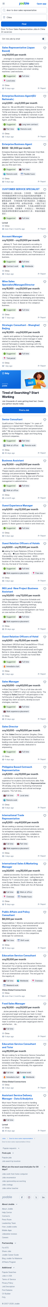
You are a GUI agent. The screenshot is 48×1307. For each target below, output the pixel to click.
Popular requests (11, 1148)
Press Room (7, 1219)
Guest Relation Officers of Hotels (21, 543)
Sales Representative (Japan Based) (18, 49)
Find (24, 24)
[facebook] (21, 1197)
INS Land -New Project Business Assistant (20, 590)
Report (42, 88)
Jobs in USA (7, 1276)
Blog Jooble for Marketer (12, 1258)
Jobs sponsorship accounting (14, 1181)
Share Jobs (6, 1251)
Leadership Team (9, 1223)
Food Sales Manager (13, 1003)
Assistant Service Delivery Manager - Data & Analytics (17, 1097)
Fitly (4, 1297)
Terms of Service (9, 1279)
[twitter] (36, 1197)
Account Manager (12, 236)
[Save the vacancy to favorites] (45, 48)
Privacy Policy (7, 1283)
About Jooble (7, 1209)
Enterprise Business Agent (17, 144)
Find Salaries (7, 1290)
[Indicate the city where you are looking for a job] (24, 17)
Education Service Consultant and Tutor (19, 1046)
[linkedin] (43, 1197)
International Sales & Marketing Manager (20, 865)
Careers (5, 1237)
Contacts (6, 1216)
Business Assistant (13, 460)
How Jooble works (9, 1227)
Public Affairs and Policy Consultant (16, 914)
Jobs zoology (7, 1185)
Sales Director (10, 726)
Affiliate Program (9, 1262)
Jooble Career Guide (10, 1255)
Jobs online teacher (10, 1188)
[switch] (44, 39)
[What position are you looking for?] (24, 10)
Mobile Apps (7, 1230)
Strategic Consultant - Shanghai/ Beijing (21, 327)
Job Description (8, 1286)
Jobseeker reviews (9, 1234)
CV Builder (6, 1294)
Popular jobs (7, 1157)
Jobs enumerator (9, 1177)
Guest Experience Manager (17, 505)
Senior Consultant (12, 419)
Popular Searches (9, 1272)
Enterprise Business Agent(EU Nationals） (19, 98)
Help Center (7, 1212)
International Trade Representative (13, 817)
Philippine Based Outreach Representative (17, 769)
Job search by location (11, 1161)
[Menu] (3, 3)
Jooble (17, 1304)
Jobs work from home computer (15, 1174)
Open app (41, 3)
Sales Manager (10, 681)
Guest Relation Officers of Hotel (20, 636)
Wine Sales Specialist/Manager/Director (18, 283)
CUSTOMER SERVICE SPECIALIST (21, 189)
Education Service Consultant (19, 955)
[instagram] (29, 1197)
